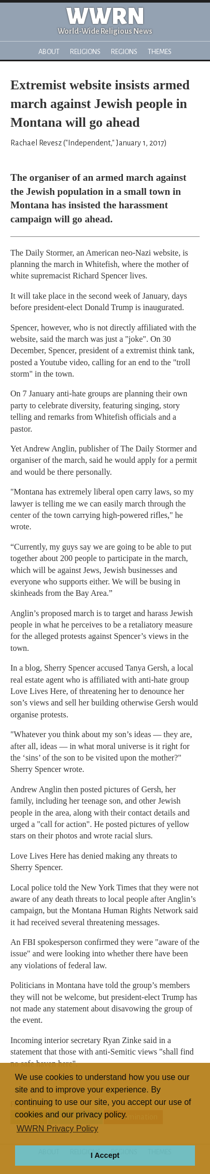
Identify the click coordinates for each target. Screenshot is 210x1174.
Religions (85, 52)
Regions (124, 52)
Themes (160, 52)
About (49, 52)
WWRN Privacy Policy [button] (57, 1128)
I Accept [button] (105, 1155)
